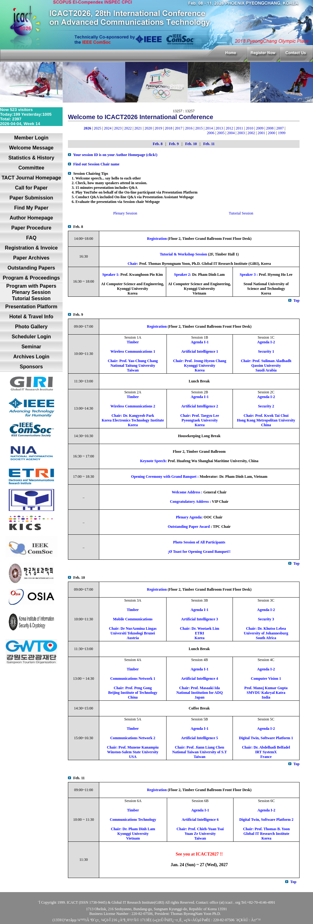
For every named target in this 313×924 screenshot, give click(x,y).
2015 (199, 128)
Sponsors (31, 366)
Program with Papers (31, 286)
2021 (138, 128)
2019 (158, 128)
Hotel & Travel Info (31, 316)
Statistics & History (31, 157)
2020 (148, 128)
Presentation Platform (31, 306)
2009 (260, 128)
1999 (281, 133)
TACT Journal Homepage (31, 177)
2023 (117, 128)
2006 (210, 133)
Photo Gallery (31, 326)
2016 (188, 128)
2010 (249, 128)
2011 (239, 128)
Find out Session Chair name (96, 164)
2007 (280, 128)
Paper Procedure (31, 227)
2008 (270, 128)
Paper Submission (31, 197)
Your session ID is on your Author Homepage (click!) (115, 155)
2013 (219, 128)
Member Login (31, 137)
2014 (209, 128)
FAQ (31, 237)
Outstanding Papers (31, 267)
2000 (271, 133)
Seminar (31, 346)
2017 (178, 128)
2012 (229, 128)
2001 (261, 133)
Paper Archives (31, 257)
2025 (97, 128)
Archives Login (31, 356)
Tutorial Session (31, 298)
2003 (241, 133)
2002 (251, 133)
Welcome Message (31, 147)
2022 (128, 128)
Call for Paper (31, 187)
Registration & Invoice (31, 247)
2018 (168, 128)
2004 (231, 133)
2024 (107, 128)
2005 (220, 133)
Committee (31, 167)
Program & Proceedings (31, 277)
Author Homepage (31, 217)
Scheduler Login (31, 336)
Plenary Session (31, 292)
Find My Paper (31, 207)
